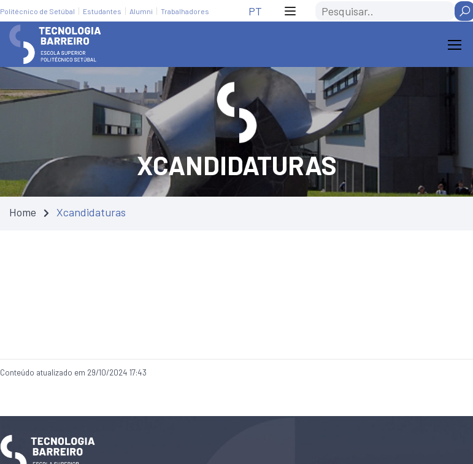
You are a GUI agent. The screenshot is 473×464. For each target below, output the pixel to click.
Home (22, 212)
